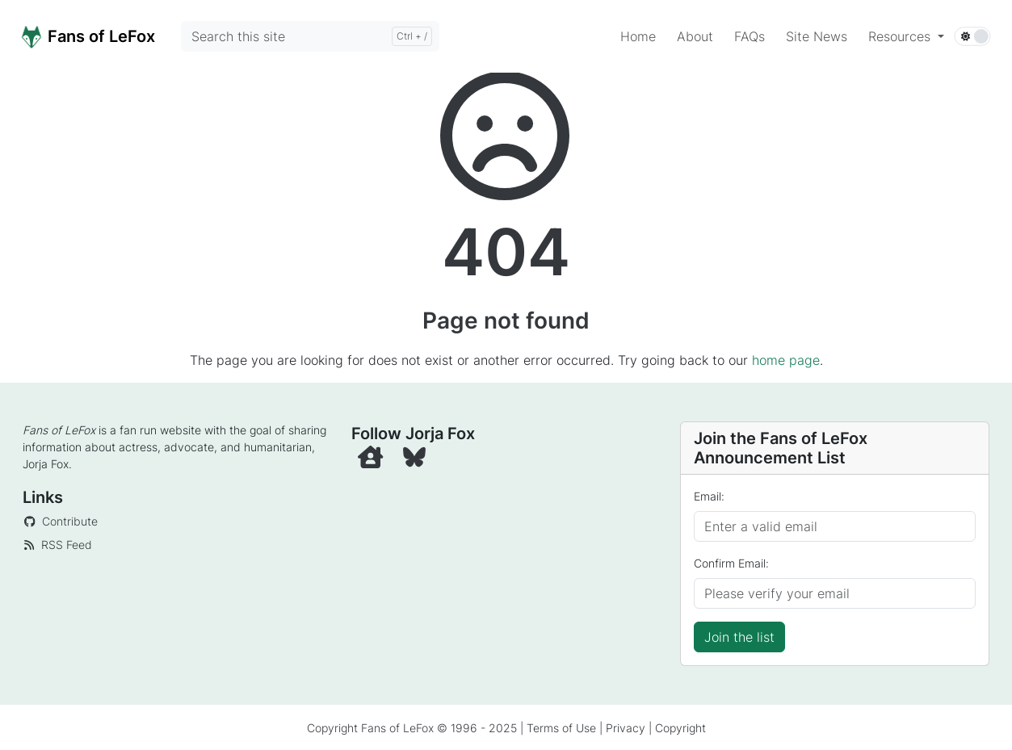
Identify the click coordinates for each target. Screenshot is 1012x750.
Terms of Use (561, 728)
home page (786, 360)
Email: (709, 496)
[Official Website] (374, 461)
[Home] (105, 35)
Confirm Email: (731, 563)
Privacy (625, 728)
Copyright (680, 728)
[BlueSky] (416, 461)
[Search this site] (310, 36)
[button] (906, 36)
